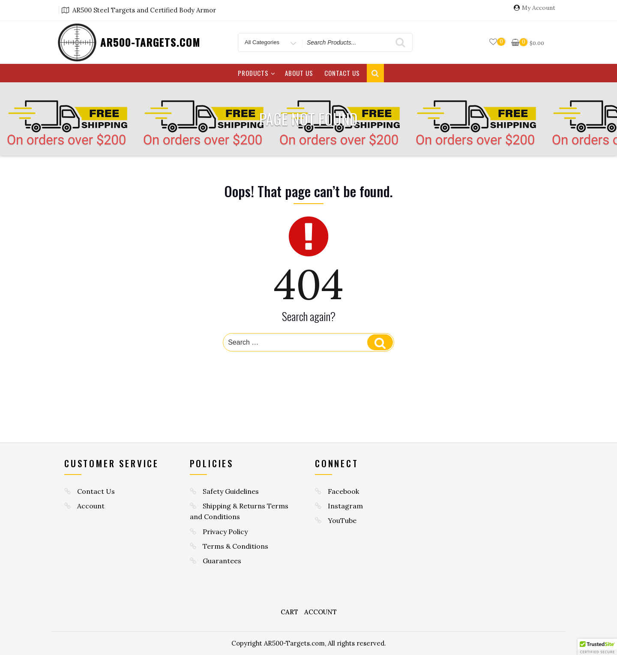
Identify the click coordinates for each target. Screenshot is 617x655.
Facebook (343, 491)
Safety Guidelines (231, 491)
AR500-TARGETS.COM (150, 42)
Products (257, 73)
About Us (299, 73)
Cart (289, 612)
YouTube (342, 520)
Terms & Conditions (235, 546)
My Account (538, 8)
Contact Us (342, 73)
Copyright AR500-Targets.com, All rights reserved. (308, 643)
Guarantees (222, 560)
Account (91, 506)
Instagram (345, 506)
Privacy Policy (225, 531)
